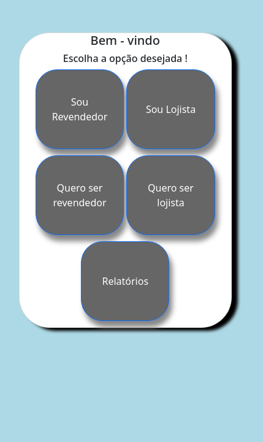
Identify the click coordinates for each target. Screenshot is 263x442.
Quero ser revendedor (80, 195)
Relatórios (125, 281)
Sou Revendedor (80, 109)
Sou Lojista (171, 109)
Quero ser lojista (171, 195)
